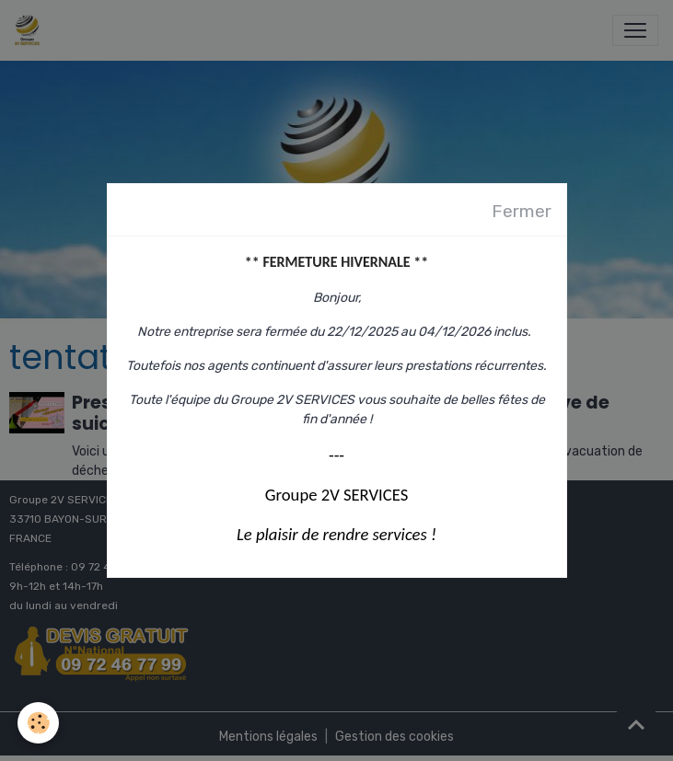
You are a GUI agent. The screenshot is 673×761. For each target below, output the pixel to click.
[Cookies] (39, 723)
